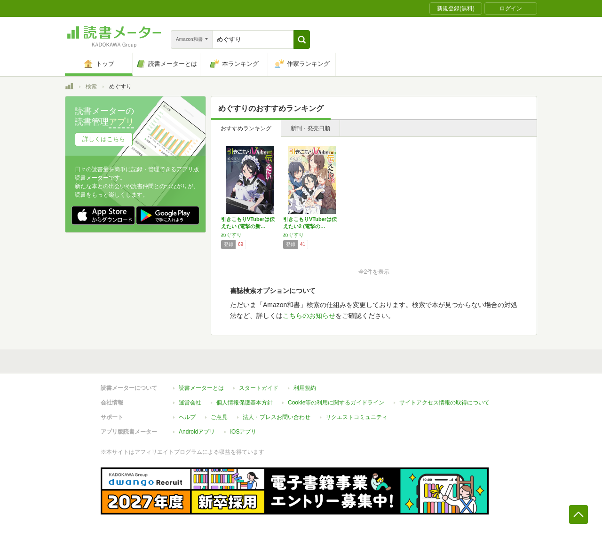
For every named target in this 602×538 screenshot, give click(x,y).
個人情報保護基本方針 (244, 402)
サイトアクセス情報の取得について (444, 402)
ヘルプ (187, 417)
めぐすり (231, 234)
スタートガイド (258, 388)
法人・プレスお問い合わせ (276, 417)
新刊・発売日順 (310, 128)
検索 (91, 86)
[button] (301, 39)
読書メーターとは (201, 388)
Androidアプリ (197, 432)
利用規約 (304, 388)
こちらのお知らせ (309, 315)
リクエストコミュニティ (356, 417)
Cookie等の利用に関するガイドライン (336, 402)
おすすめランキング (246, 128)
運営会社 (190, 402)
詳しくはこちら (103, 138)
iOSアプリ (243, 432)
